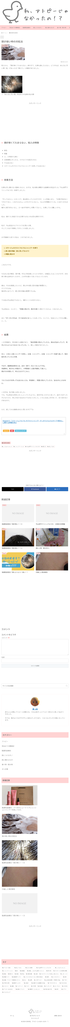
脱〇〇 (43, 446)
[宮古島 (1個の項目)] (40, 989)
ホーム (12, 1018)
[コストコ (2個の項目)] (5, 989)
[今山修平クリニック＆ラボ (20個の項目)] (45, 970)
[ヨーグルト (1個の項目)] (56, 989)
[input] (35, 688)
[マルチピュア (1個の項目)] (35, 995)
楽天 (12, 430)
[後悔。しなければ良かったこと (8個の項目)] (35, 973)
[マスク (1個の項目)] (27, 989)
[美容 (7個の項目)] (4, 976)
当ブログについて (35, 1018)
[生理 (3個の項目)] (30, 983)
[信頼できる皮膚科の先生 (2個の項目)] (39, 986)
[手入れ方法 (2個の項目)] (63, 986)
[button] (66, 689)
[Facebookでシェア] (35, 489)
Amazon (6, 430)
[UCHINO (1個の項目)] (64, 989)
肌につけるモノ (7, 758)
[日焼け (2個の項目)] (26, 986)
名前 (3, 660)
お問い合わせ (58, 1018)
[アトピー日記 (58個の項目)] (7, 970)
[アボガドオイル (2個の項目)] (53, 986)
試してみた (50, 446)
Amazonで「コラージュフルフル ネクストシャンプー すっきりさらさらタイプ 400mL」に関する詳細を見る (33, 422)
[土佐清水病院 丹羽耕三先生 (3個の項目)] (52, 983)
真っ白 (35, 712)
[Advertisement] (35, 117)
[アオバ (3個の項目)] (65, 983)
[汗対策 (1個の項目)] (33, 989)
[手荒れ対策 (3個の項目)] (6, 986)
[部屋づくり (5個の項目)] (6, 979)
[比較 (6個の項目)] (35, 976)
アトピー (5, 744)
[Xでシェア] (13, 489)
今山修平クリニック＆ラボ (32, 446)
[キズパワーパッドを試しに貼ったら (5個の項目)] (49, 976)
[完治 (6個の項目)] (22, 976)
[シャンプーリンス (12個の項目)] (8, 973)
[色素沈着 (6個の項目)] (29, 976)
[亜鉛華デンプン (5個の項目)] (17, 979)
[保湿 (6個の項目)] (16, 976)
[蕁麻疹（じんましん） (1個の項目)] (34, 992)
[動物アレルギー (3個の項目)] (17, 986)
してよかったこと (7, 446)
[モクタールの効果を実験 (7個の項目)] (60, 973)
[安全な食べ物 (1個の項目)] (48, 992)
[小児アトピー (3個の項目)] (38, 983)
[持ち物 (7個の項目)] (49, 973)
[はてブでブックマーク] (57, 489)
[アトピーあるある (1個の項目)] (8, 992)
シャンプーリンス (19, 446)
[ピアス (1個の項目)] (64, 992)
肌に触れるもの (7, 763)
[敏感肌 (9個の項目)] (22, 973)
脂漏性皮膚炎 (6, 443)
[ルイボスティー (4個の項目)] (56, 979)
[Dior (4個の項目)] (24, 983)
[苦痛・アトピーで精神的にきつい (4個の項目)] (11, 983)
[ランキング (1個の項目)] (48, 989)
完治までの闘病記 (8, 749)
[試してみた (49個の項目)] (19, 970)
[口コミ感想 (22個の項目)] (30, 970)
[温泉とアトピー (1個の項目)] (21, 992)
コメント (5, 637)
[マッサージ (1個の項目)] (19, 989)
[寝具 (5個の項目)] (47, 979)
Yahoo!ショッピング (20, 430)
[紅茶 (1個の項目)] (57, 992)
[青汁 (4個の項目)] (65, 979)
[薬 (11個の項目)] (16, 973)
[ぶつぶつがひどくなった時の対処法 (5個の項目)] (33, 979)
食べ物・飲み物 (7, 767)
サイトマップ (35, 1021)
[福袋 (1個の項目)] (12, 989)
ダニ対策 (5, 772)
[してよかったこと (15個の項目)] (61, 970)
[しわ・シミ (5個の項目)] (64, 976)
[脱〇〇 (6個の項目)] (10, 976)
